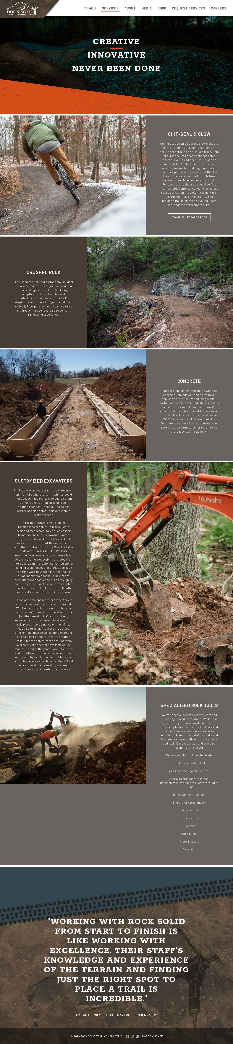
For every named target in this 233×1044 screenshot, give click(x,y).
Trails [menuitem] (90, 8)
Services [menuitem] (110, 8)
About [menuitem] (130, 8)
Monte (158, 1036)
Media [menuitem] (146, 8)
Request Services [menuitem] (188, 8)
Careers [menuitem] (218, 8)
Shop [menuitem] (162, 8)
